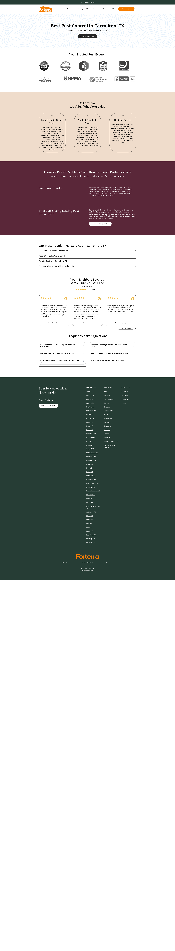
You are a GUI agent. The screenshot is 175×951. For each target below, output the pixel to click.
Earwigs (106, 415)
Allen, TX (89, 392)
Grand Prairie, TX (92, 453)
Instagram (125, 399)
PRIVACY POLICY (65, 562)
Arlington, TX (90, 399)
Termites (107, 437)
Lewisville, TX (90, 476)
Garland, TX (90, 449)
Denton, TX (90, 426)
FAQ (87, 9)
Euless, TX (89, 430)
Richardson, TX (91, 527)
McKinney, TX (90, 499)
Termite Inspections (111, 441)
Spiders (106, 434)
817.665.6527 (126, 392)
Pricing (80, 9)
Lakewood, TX (91, 479)
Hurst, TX (89, 464)
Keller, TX (89, 472)
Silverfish (107, 430)
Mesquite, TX (90, 502)
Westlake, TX (90, 543)
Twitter (124, 403)
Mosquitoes (108, 418)
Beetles (106, 403)
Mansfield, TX (90, 495)
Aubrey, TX (90, 403)
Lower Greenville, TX (93, 491)
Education (105, 9)
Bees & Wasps (108, 399)
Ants (105, 392)
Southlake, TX (91, 535)
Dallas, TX (89, 422)
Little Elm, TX (90, 487)
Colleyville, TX (91, 415)
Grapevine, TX (91, 457)
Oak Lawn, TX (91, 512)
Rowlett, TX (90, 531)
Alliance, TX (90, 395)
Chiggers (107, 407)
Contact (95, 9)
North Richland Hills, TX (93, 507)
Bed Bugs (107, 395)
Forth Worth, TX (91, 437)
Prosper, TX (90, 524)
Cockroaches (108, 411)
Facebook (125, 395)
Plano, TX (89, 516)
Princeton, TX (90, 520)
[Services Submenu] (74, 8)
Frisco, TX (89, 445)
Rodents (107, 422)
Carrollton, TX (91, 411)
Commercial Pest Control (109, 446)
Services (70, 9)
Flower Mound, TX (92, 434)
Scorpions (107, 426)
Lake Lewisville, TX (92, 483)
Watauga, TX (90, 539)
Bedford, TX (90, 407)
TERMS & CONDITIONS (87, 562)
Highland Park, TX (92, 460)
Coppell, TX (90, 418)
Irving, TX (89, 468)
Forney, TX (90, 441)
